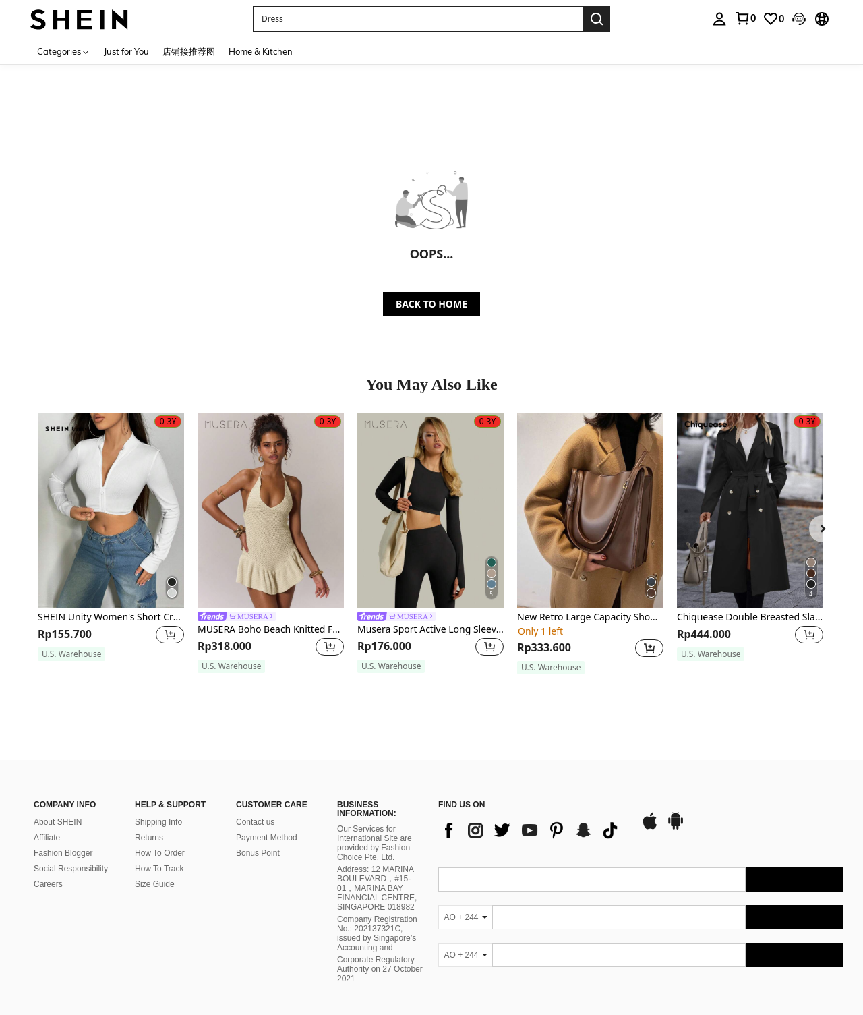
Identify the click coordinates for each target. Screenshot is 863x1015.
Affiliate (47, 837)
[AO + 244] (465, 917)
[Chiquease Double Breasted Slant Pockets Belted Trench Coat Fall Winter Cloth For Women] (750, 510)
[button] (418, 19)
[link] (745, 18)
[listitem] (111, 543)
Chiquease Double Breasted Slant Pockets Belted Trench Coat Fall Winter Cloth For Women (750, 617)
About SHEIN (58, 822)
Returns (149, 837)
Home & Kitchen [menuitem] (261, 51)
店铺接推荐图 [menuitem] (188, 51)
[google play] (675, 827)
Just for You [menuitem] (126, 51)
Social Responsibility (71, 868)
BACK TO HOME (431, 303)
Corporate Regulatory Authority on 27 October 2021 (380, 969)
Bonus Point (258, 853)
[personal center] (719, 19)
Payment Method (266, 837)
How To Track (159, 868)
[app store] (650, 827)
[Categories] (63, 51)
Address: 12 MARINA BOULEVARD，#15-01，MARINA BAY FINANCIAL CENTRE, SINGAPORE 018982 (377, 888)
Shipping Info (158, 822)
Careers (48, 884)
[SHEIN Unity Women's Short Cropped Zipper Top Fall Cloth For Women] (111, 510)
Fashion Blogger (63, 853)
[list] (532, 830)
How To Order (160, 853)
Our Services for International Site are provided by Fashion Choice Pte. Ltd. (374, 843)
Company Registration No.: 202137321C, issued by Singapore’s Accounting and (377, 933)
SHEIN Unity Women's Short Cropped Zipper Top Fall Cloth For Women (111, 617)
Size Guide (155, 884)
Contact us (255, 822)
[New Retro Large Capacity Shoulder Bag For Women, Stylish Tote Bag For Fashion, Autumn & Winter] (590, 510)
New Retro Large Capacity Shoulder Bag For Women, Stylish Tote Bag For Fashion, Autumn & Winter (590, 617)
